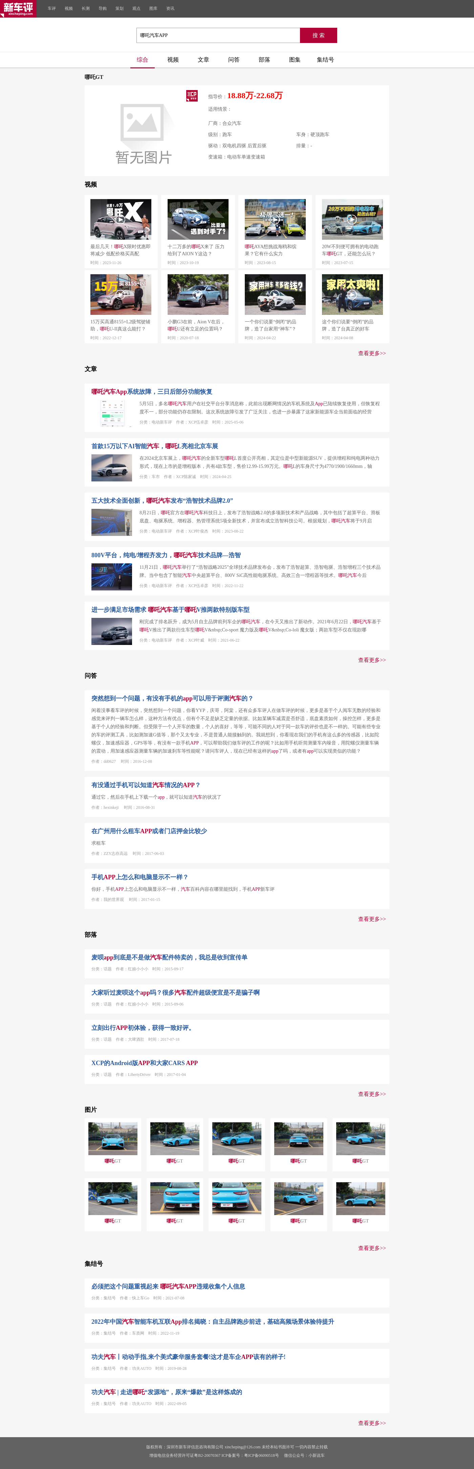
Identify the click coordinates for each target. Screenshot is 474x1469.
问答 (234, 60)
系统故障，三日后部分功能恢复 (151, 391)
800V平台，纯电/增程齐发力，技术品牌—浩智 (166, 555)
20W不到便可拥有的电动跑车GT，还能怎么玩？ (350, 250)
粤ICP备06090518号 (261, 1455)
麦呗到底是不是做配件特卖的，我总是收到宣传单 (169, 957)
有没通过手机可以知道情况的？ (146, 785)
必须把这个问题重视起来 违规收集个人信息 (168, 1286)
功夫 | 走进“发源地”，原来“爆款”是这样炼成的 (166, 1392)
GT (113, 1161)
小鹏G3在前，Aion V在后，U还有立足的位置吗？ (196, 325)
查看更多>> (372, 353)
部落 (264, 60)
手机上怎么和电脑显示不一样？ (140, 877)
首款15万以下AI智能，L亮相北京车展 (154, 446)
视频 (69, 8)
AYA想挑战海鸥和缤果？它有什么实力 (271, 250)
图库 (153, 8)
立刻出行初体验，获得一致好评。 (143, 1027)
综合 (142, 60)
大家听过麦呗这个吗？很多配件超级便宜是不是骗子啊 (175, 992)
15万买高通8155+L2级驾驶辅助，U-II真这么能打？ (120, 325)
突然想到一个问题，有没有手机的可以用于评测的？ (172, 698)
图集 (295, 60)
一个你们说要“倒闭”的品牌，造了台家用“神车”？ (270, 325)
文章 (203, 60)
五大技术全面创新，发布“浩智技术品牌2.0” (162, 500)
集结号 (325, 60)
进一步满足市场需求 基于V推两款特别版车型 (170, 609)
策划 (119, 8)
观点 (136, 8)
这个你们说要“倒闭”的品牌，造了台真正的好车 (347, 325)
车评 (52, 8)
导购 (103, 8)
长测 (86, 8)
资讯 (170, 8)
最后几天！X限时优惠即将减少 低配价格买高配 (120, 250)
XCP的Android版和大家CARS (144, 1063)
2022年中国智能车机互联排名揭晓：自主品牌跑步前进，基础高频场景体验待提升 (212, 1321)
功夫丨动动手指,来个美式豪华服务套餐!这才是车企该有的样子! (188, 1357)
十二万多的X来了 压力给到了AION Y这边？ (196, 250)
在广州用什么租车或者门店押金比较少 (149, 831)
